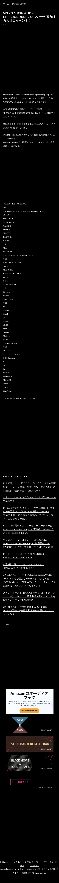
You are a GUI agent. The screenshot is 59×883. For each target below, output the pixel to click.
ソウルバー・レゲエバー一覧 (26, 862)
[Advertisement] (29, 55)
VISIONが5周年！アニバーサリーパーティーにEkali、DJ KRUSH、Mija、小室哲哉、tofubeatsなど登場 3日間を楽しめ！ (28, 529)
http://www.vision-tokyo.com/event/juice (20, 398)
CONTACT (34, 865)
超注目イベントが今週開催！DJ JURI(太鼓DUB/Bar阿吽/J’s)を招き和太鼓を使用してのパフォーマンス (28, 610)
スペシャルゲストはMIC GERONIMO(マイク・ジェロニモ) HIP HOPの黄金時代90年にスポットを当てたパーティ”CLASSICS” (29, 596)
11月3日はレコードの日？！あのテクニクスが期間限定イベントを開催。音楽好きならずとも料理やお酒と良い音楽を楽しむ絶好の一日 (29, 487)
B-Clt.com (4, 862)
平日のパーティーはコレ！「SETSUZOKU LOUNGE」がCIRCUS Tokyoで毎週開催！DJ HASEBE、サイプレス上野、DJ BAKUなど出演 (28, 543)
